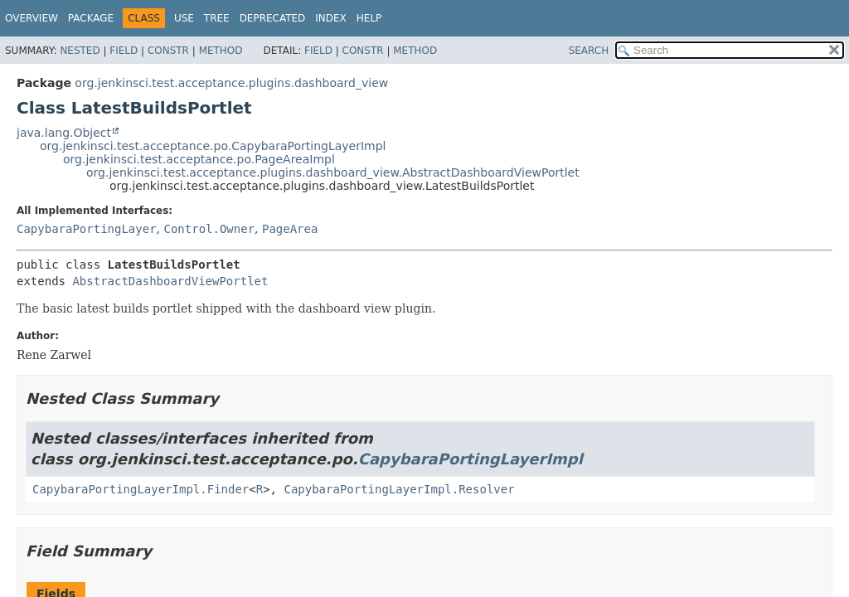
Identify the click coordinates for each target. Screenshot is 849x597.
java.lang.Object (64, 132)
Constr (168, 50)
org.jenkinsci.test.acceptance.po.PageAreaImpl (199, 159)
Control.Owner (209, 228)
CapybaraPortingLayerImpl (470, 459)
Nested (79, 50)
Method (221, 50)
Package (91, 18)
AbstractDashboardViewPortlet (170, 281)
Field (123, 50)
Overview (31, 18)
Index (331, 18)
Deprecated (273, 18)
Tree (217, 18)
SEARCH (589, 50)
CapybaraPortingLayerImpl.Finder (140, 489)
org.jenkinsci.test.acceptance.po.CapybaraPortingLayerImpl (213, 146)
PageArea (290, 228)
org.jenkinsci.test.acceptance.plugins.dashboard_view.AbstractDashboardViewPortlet (333, 172)
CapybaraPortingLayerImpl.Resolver (399, 489)
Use (184, 18)
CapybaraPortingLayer (87, 228)
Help (369, 18)
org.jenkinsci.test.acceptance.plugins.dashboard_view (231, 83)
